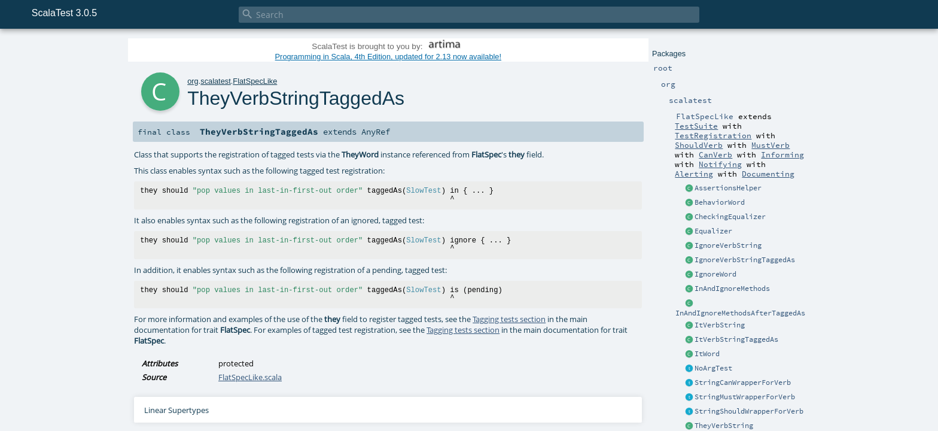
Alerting (694, 173)
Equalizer (713, 231)
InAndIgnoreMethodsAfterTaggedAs (740, 313)
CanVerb (715, 154)
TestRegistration (713, 135)
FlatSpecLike (255, 81)
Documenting (768, 173)
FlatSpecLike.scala (250, 377)
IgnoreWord (715, 274)
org (193, 81)
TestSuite (696, 125)
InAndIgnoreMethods (732, 288)
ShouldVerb (699, 145)
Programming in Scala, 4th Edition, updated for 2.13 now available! (388, 56)
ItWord (707, 354)
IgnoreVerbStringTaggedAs (745, 260)
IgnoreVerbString (728, 245)
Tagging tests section (509, 319)
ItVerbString (720, 325)
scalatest (215, 81)
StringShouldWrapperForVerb (749, 411)
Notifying (720, 164)
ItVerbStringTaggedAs (736, 339)
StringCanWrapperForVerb (743, 382)
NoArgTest (713, 368)
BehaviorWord (720, 202)
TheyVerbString (724, 425)
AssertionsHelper (728, 188)
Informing (782, 154)
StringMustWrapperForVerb (745, 397)
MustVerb (770, 145)
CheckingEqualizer (730, 217)
